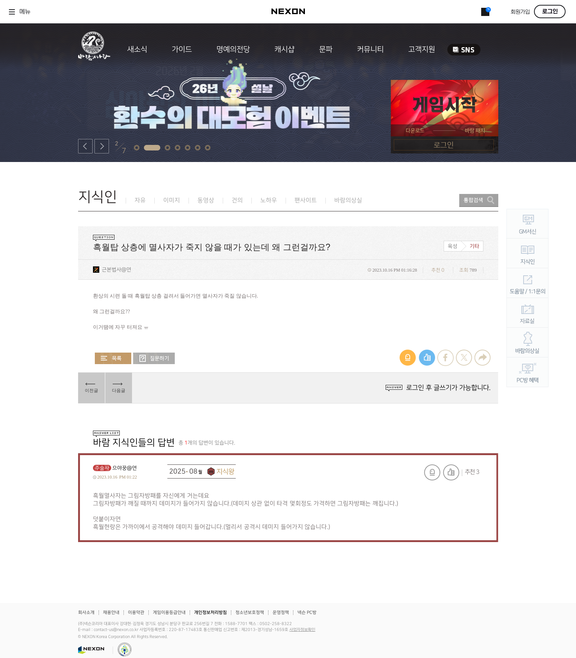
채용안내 (111, 612)
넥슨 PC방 (306, 612)
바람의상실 (348, 200)
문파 (325, 49)
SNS (463, 49)
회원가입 (520, 12)
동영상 (205, 200)
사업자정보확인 (302, 630)
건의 (237, 200)
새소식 (137, 49)
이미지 (171, 200)
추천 (451, 472)
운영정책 (281, 612)
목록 (113, 358)
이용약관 (136, 612)
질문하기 (154, 358)
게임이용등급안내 (169, 612)
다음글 (118, 390)
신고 (432, 472)
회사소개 (86, 612)
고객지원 (421, 49)
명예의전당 (233, 49)
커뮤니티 (370, 49)
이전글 (91, 390)
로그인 (550, 11)
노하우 (268, 200)
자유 (140, 200)
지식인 (97, 197)
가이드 (182, 49)
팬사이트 (306, 200)
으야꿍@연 (124, 468)
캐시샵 (284, 49)
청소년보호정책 (249, 612)
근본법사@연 (116, 269)
